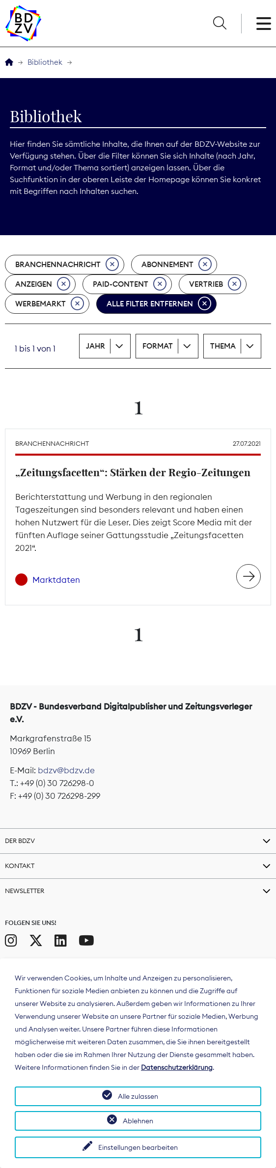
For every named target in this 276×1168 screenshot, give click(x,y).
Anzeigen (42, 284)
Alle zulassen (138, 1096)
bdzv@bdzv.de (66, 770)
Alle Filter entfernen (159, 304)
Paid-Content (129, 284)
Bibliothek (45, 62)
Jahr (95, 346)
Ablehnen (138, 1120)
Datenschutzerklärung (177, 1067)
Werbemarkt (49, 304)
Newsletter (24, 891)
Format (157, 346)
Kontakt (19, 865)
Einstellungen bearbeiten (138, 1147)
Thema (223, 346)
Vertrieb (215, 284)
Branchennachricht (67, 264)
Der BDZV (20, 840)
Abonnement (176, 264)
